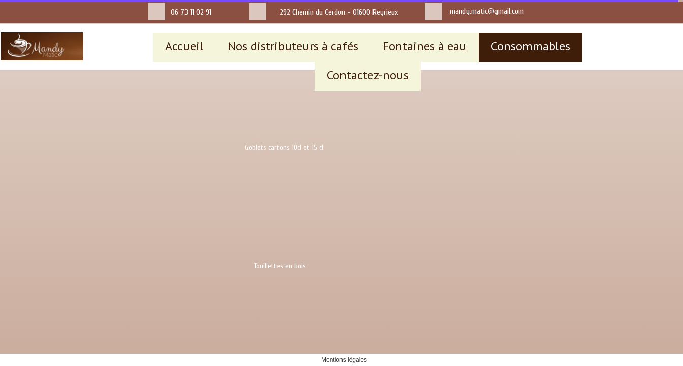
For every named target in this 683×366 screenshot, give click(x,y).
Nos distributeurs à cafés (293, 46)
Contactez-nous (368, 75)
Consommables (530, 46)
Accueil (184, 46)
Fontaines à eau (425, 46)
